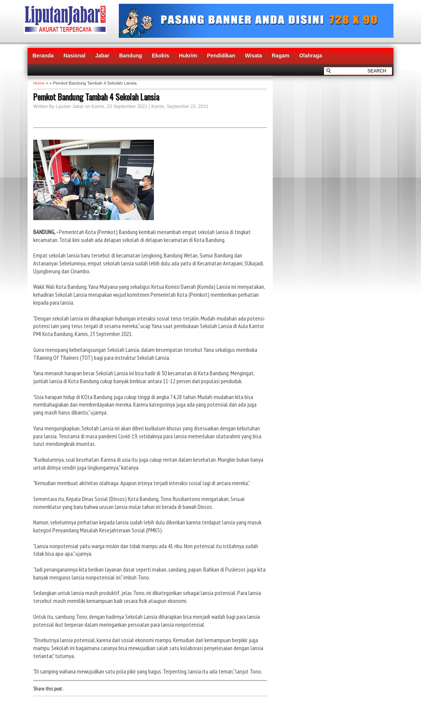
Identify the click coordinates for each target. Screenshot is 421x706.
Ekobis (160, 55)
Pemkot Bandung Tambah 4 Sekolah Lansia (96, 97)
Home (39, 83)
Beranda (43, 55)
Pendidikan (221, 55)
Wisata (253, 55)
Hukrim (188, 55)
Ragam (280, 55)
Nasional (74, 55)
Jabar (102, 55)
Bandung (130, 55)
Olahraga (310, 55)
